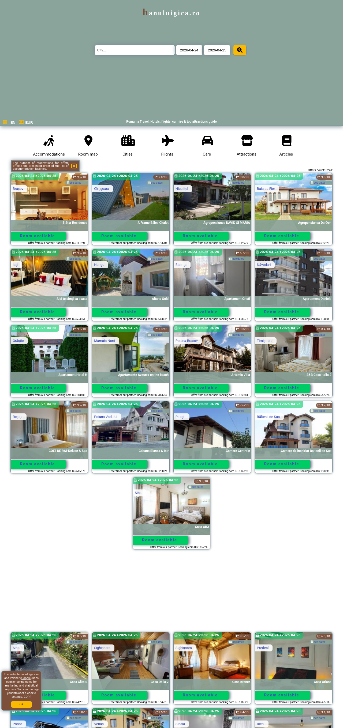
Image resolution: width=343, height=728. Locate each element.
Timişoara (265, 341)
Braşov (18, 189)
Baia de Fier (266, 189)
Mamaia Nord (104, 341)
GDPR (27, 697)
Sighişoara (102, 648)
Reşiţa (17, 417)
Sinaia (180, 724)
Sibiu (139, 493)
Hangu (99, 265)
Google (26, 678)
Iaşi (15, 265)
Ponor (17, 724)
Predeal (263, 648)
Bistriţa (181, 265)
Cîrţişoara (101, 189)
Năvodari (264, 265)
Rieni (260, 724)
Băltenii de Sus (268, 417)
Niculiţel (182, 189)
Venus (99, 724)
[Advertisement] (171, 593)
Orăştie (18, 341)
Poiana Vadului (105, 417)
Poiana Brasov (187, 341)
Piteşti (180, 417)
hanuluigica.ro (171, 13)
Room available (37, 235)
